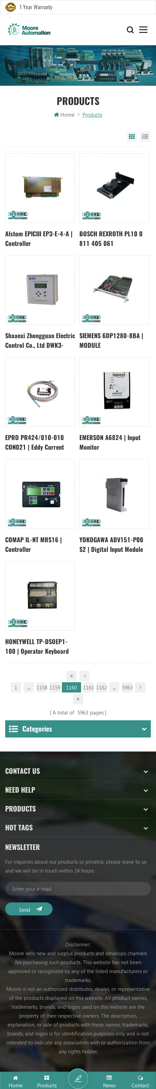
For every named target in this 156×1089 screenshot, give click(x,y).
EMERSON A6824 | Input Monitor (110, 442)
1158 (41, 686)
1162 (101, 686)
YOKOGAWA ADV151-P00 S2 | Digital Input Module (111, 544)
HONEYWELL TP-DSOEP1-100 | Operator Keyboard (37, 646)
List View (145, 137)
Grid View (132, 137)
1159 (54, 686)
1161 (88, 686)
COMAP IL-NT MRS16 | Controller (33, 544)
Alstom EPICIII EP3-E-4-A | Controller (39, 238)
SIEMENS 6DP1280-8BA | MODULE (111, 340)
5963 (127, 686)
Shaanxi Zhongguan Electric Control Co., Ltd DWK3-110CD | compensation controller (40, 340)
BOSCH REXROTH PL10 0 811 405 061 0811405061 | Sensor (111, 238)
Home (64, 114)
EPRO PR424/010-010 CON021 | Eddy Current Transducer (34, 442)
